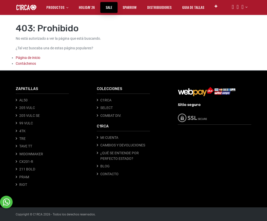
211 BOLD (27, 169)
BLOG (105, 166)
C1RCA (105, 100)
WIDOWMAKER (31, 154)
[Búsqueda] (233, 8)
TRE (22, 139)
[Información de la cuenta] (244, 7)
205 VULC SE (29, 116)
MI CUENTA (109, 138)
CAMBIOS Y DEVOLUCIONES (122, 145)
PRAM (24, 177)
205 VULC (27, 108)
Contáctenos (26, 63)
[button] (216, 6)
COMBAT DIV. (110, 116)
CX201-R (26, 162)
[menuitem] (87, 7)
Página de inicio (28, 58)
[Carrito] (238, 8)
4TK (22, 131)
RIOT (23, 185)
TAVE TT (25, 146)
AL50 (23, 100)
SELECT (106, 108)
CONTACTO (109, 174)
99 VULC (26, 123)
